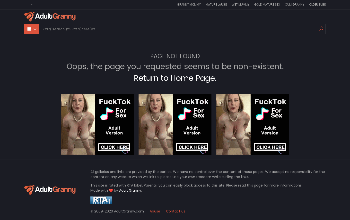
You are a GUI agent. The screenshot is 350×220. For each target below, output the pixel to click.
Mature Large (216, 4)
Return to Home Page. (175, 78)
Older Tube (317, 4)
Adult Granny (130, 190)
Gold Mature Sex (267, 4)
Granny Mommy (189, 4)
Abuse (155, 211)
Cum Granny (294, 4)
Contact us (175, 211)
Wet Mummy (240, 4)
